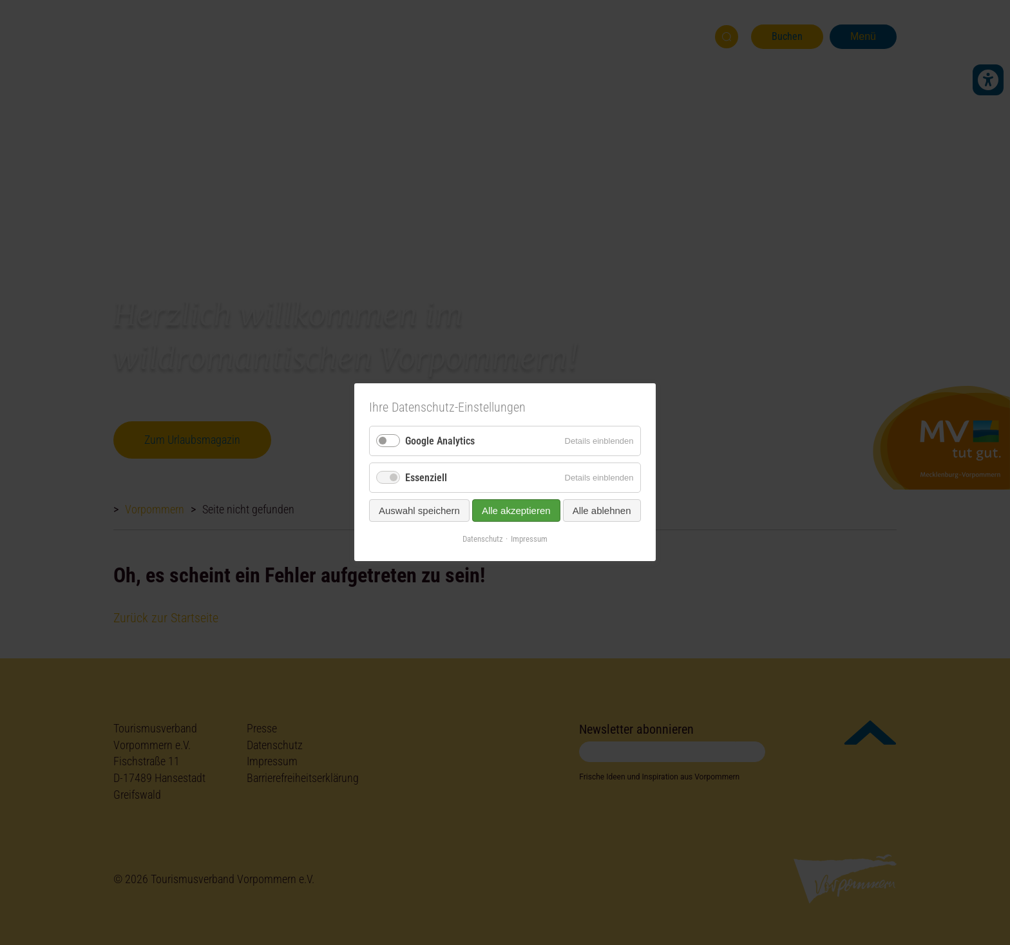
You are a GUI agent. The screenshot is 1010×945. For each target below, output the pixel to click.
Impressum (529, 539)
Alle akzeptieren (516, 511)
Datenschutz (482, 539)
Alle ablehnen (602, 511)
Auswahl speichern (419, 511)
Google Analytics (440, 441)
